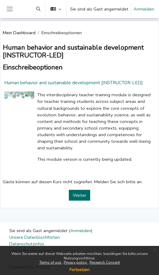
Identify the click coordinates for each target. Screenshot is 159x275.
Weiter (79, 195)
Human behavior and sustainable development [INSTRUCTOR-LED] (73, 83)
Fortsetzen (79, 270)
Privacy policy (76, 262)
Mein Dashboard (19, 33)
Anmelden (143, 9)
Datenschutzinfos (26, 244)
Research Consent (105, 262)
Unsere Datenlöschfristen (34, 237)
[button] (38, 9)
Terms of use (50, 262)
